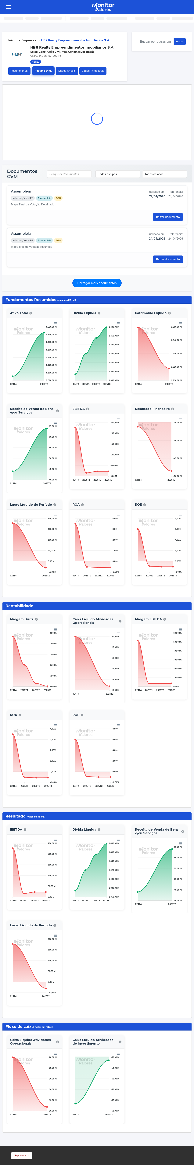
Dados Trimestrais (93, 70)
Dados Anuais (67, 70)
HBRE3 (35, 61)
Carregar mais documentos (97, 283)
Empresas (28, 40)
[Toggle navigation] (8, 7)
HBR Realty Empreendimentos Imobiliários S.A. (75, 40)
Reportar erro (22, 1155)
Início (12, 40)
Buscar (179, 41)
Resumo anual (19, 70)
